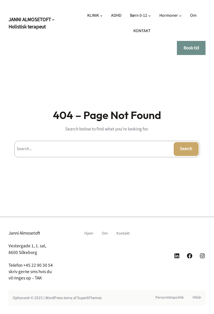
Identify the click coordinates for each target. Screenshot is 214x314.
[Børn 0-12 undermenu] (149, 15)
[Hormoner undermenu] (180, 15)
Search (186, 149)
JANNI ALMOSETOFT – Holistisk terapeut (31, 23)
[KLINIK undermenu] (101, 15)
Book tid (191, 48)
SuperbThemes (89, 298)
